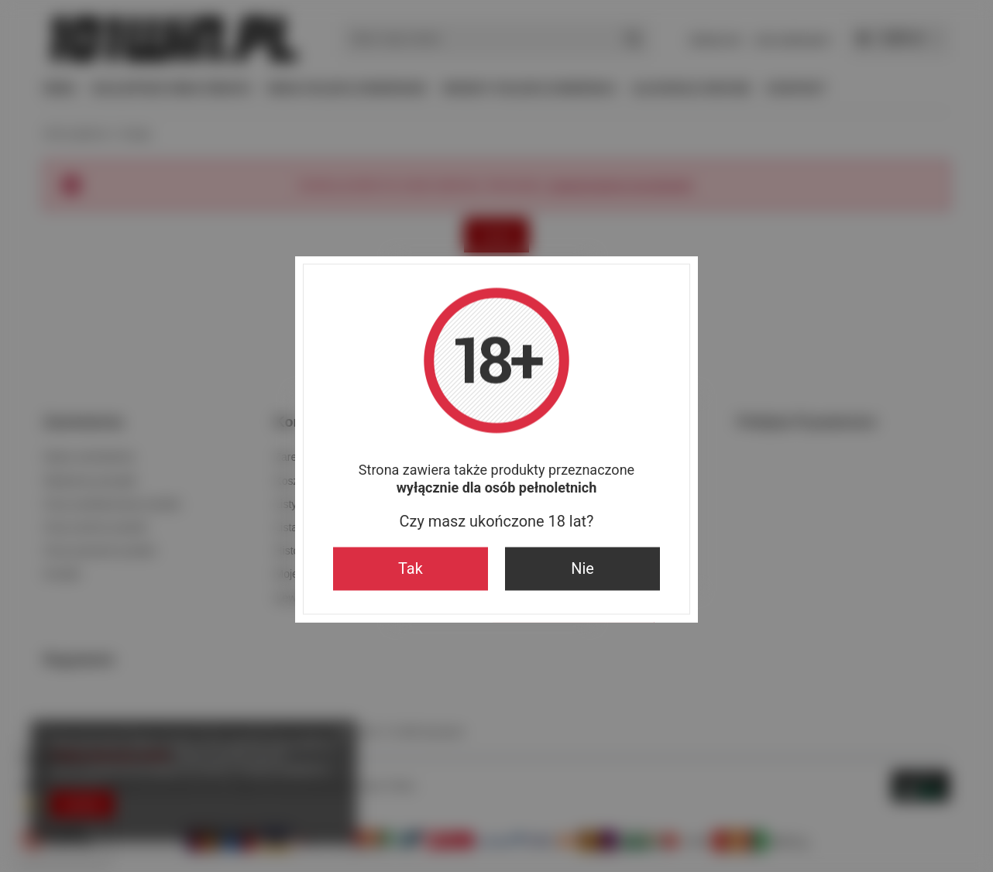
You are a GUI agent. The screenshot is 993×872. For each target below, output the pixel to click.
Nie (582, 569)
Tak (410, 569)
